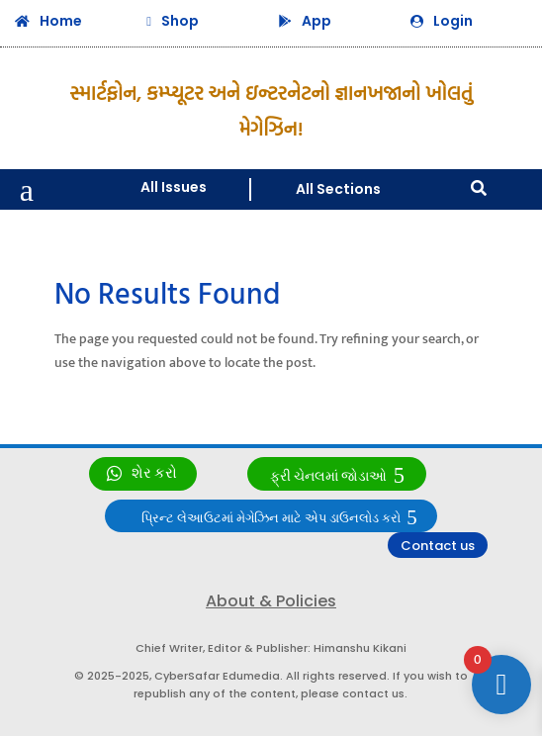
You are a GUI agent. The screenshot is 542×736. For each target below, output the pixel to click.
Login (453, 21)
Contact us (438, 545)
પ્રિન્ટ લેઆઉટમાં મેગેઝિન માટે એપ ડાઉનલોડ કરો (271, 518)
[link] (143, 474)
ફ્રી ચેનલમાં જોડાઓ (328, 476)
